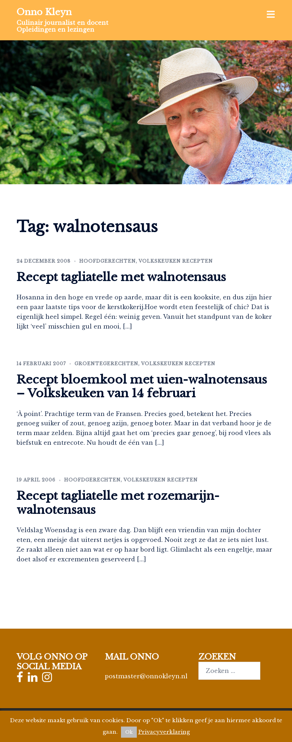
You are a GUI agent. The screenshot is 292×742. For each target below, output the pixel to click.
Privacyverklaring (164, 731)
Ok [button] (128, 732)
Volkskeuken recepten (176, 261)
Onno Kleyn (44, 12)
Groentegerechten (106, 363)
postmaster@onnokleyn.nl (146, 676)
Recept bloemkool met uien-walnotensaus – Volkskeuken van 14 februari (142, 386)
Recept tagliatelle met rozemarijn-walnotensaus (118, 503)
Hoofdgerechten (107, 261)
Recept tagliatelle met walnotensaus (121, 277)
